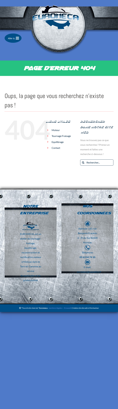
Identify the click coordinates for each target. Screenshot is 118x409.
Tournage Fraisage (61, 135)
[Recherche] (83, 162)
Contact (56, 147)
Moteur (56, 130)
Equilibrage (58, 141)
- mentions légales (54, 308)
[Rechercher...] (96, 162)
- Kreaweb (67, 308)
